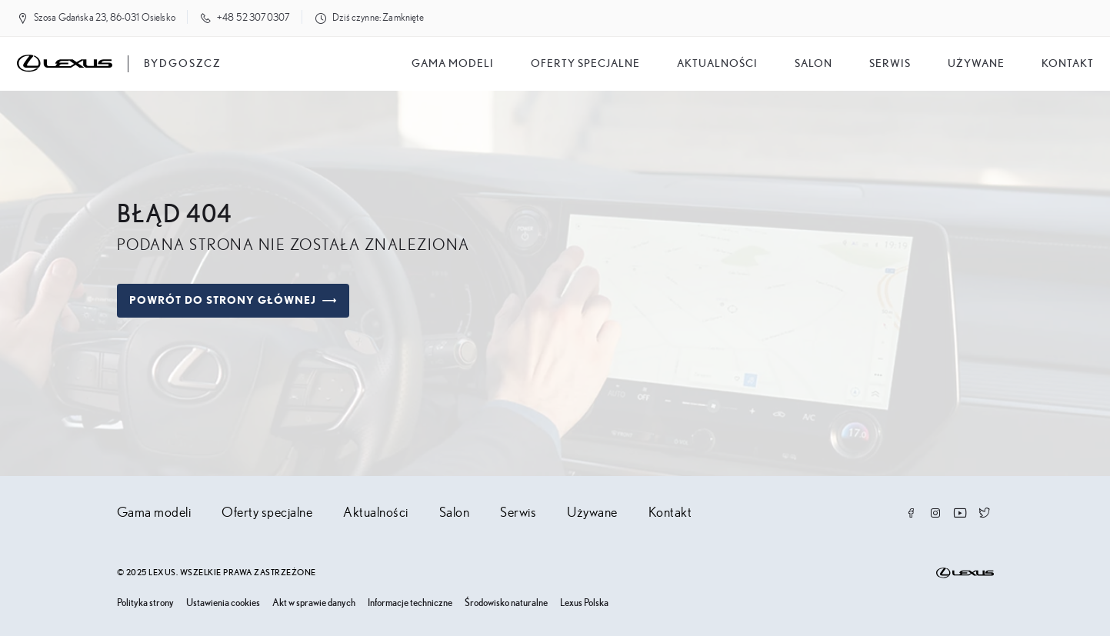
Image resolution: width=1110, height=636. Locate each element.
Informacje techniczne (410, 603)
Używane (976, 63)
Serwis (890, 63)
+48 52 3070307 (253, 18)
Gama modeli (453, 63)
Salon (454, 513)
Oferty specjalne (585, 63)
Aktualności (717, 63)
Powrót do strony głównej (233, 301)
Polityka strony (145, 603)
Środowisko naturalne (506, 603)
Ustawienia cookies (223, 603)
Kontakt (1068, 63)
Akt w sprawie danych (313, 603)
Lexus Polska (584, 603)
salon (813, 63)
